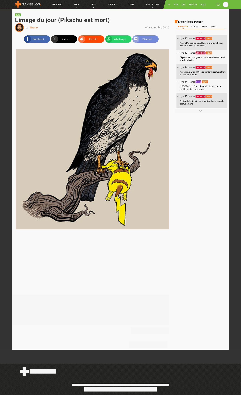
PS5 (176, 4)
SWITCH (193, 4)
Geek (93, 4)
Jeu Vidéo (57, 4)
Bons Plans (152, 4)
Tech (76, 4)
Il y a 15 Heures (202, 100)
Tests (131, 4)
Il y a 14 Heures (202, 71)
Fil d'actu (183, 26)
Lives (213, 26)
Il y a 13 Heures (202, 42)
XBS (183, 4)
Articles (195, 26)
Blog (18, 15)
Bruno (34, 27)
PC (169, 4)
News (205, 26)
